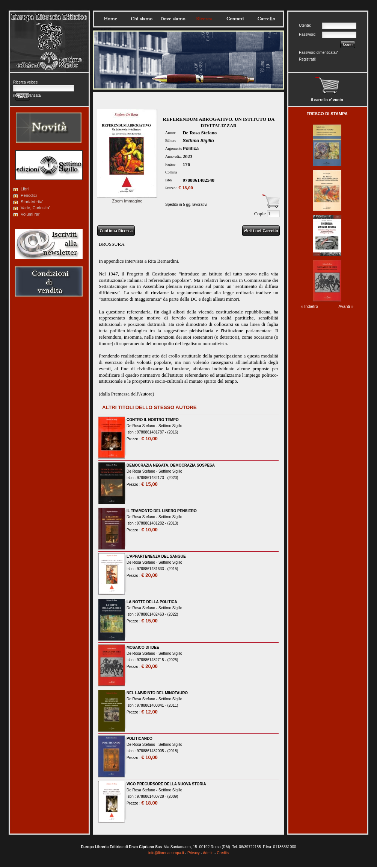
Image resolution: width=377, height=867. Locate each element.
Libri (25, 189)
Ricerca (203, 19)
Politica (190, 148)
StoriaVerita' (32, 201)
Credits (223, 853)
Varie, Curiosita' (35, 207)
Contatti (235, 19)
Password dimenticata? (318, 52)
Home (110, 19)
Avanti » (345, 306)
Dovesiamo (172, 19)
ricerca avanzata (27, 95)
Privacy (193, 853)
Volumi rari (31, 214)
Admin (208, 853)
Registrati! (307, 59)
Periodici (29, 195)
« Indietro (309, 306)
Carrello (266, 19)
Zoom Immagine (127, 198)
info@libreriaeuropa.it (166, 853)
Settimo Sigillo (198, 140)
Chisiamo (141, 19)
